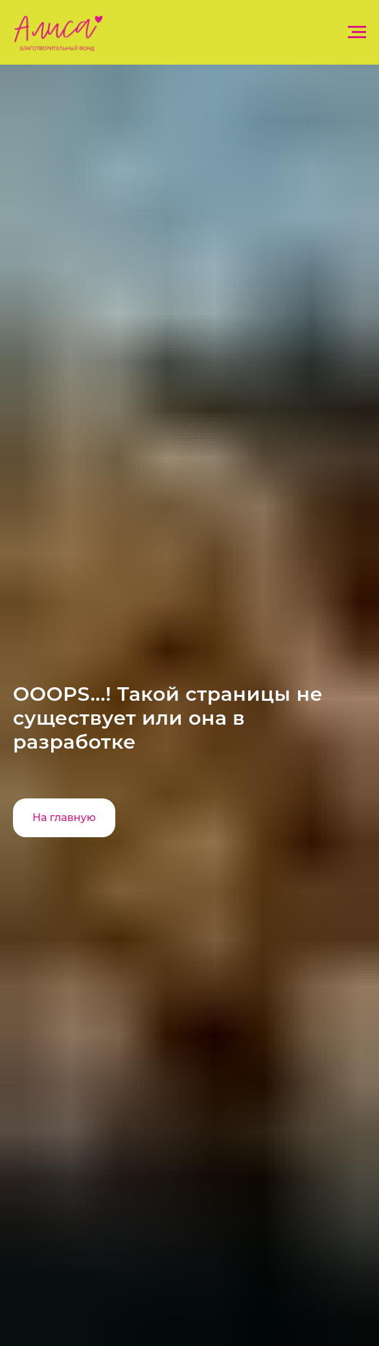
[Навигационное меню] (357, 32)
